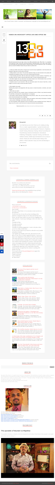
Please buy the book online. (18, 190)
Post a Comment (14, 168)
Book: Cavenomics (27, 1)
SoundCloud (23, 4)
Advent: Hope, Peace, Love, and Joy (27, 296)
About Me (9, 1)
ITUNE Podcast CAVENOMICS (19, 207)
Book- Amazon (17, 1)
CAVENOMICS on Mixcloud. (19, 206)
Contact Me (31, 4)
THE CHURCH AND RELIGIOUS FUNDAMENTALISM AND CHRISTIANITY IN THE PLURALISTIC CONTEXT (30, 279)
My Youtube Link (43, 1)
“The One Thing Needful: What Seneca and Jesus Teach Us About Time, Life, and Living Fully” (30, 345)
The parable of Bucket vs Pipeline (15, 431)
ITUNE (16, 4)
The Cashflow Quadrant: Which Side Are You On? (30, 329)
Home (3, 1)
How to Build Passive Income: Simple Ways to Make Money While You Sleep (29, 321)
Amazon (31, 192)
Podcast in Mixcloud (7, 4)
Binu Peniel (16, 483)
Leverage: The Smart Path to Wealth (27, 304)
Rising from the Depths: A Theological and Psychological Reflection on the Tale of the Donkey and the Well (30, 313)
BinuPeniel (50, 483)
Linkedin (35, 1)
